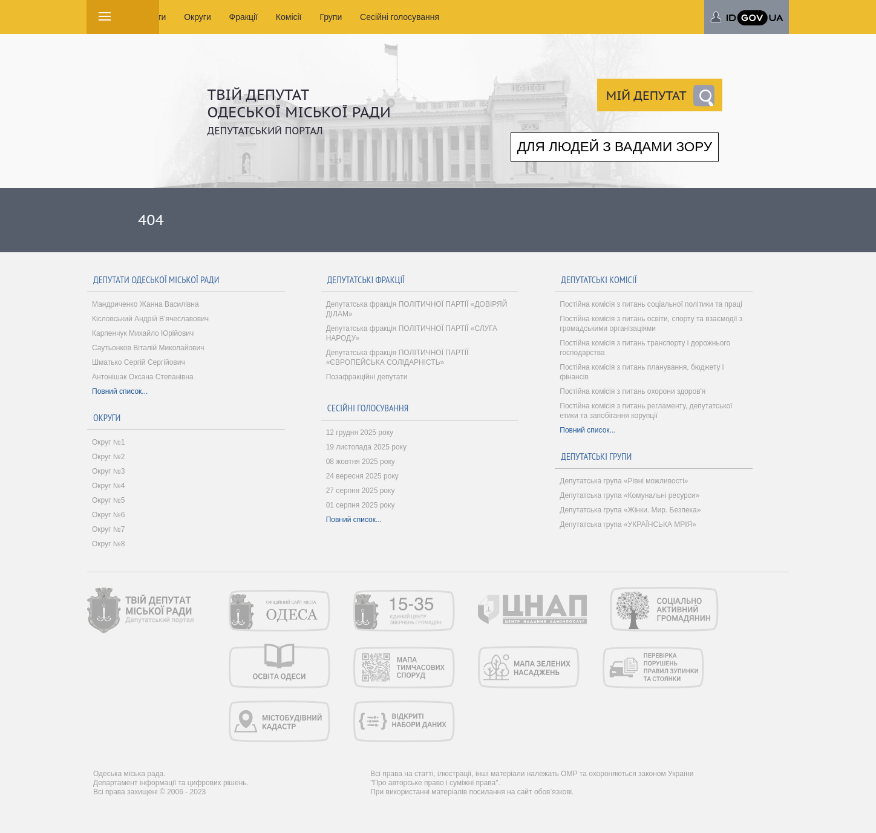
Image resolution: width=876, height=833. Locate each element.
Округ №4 (108, 486)
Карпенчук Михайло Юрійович (143, 333)
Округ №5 (108, 500)
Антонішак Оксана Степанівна (143, 377)
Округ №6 (108, 515)
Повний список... (120, 391)
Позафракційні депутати (367, 377)
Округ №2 (108, 456)
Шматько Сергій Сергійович (138, 362)
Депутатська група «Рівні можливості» (624, 481)
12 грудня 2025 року (359, 432)
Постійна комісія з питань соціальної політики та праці (651, 304)
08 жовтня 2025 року (360, 461)
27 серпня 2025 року (360, 490)
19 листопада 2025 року (366, 447)
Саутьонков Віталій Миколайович (148, 348)
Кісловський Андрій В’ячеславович (150, 319)
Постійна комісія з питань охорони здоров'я (632, 391)
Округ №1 (108, 442)
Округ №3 (108, 471)
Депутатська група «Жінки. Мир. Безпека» (630, 510)
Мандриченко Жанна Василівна (145, 304)
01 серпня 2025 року (360, 505)
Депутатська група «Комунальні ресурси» (629, 495)
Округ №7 (108, 529)
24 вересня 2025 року (362, 476)
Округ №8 (108, 544)
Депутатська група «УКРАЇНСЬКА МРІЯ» (628, 524)
